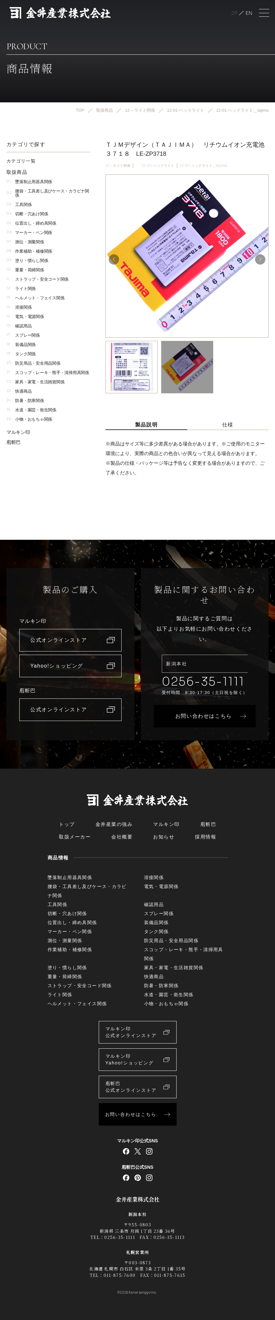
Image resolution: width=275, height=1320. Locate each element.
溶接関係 (19, 307)
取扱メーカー (75, 836)
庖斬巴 (13, 442)
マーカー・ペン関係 (29, 232)
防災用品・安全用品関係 (33, 363)
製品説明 (146, 425)
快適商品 (19, 391)
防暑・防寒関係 (25, 400)
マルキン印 (18, 432)
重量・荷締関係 (25, 269)
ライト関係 (21, 288)
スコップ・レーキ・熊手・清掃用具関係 (47, 372)
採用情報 (205, 836)
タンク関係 (21, 353)
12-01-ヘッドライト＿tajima (204, 166)
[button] (260, 259)
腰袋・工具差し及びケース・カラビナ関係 (47, 193)
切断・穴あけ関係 (27, 213)
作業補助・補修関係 (29, 251)
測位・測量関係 (25, 241)
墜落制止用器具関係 (29, 181)
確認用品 (19, 325)
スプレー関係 (23, 335)
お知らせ (163, 836)
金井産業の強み (114, 824)
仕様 (228, 425)
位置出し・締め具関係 (31, 223)
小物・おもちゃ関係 (29, 419)
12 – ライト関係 (117, 166)
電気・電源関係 (25, 316)
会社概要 (122, 836)
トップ (67, 824)
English (248, 13)
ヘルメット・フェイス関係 (35, 297)
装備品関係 (21, 344)
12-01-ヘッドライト (158, 166)
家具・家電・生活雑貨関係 (35, 381)
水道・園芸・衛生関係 (31, 409)
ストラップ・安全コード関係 (37, 279)
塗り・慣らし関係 (27, 260)
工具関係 (19, 204)
